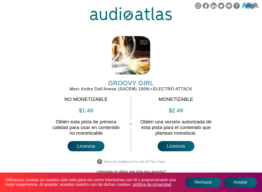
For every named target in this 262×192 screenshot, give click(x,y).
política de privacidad (152, 184)
